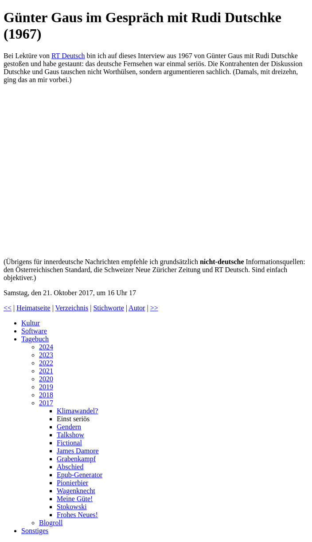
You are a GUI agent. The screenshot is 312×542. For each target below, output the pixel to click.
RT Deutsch (68, 55)
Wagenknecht (76, 491)
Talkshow (70, 435)
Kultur (30, 323)
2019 (46, 387)
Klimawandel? (77, 411)
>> (154, 308)
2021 (46, 371)
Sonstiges (34, 530)
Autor (137, 308)
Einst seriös (73, 419)
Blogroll (50, 522)
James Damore (78, 451)
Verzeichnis (72, 308)
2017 (46, 403)
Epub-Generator (79, 475)
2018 (46, 395)
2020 (46, 379)
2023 (46, 355)
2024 (46, 347)
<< (8, 308)
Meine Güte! (75, 498)
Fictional (69, 443)
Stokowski (72, 506)
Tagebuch (35, 339)
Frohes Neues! (77, 514)
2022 (46, 363)
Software (34, 331)
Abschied (70, 467)
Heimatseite (33, 308)
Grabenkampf (76, 459)
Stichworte (108, 308)
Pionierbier (72, 483)
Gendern (69, 427)
